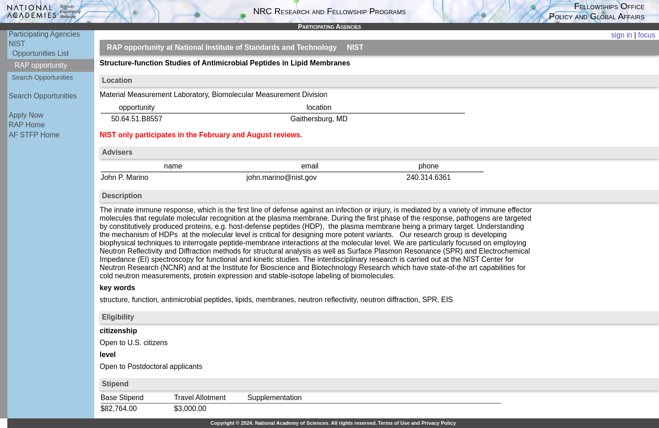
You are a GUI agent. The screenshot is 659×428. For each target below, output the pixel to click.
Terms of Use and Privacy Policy (417, 423)
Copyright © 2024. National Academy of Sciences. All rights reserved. (294, 423)
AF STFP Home (34, 135)
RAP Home (27, 125)
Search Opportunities (42, 77)
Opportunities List (40, 53)
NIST (17, 44)
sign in (621, 35)
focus (646, 35)
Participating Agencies (44, 34)
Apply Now (26, 115)
